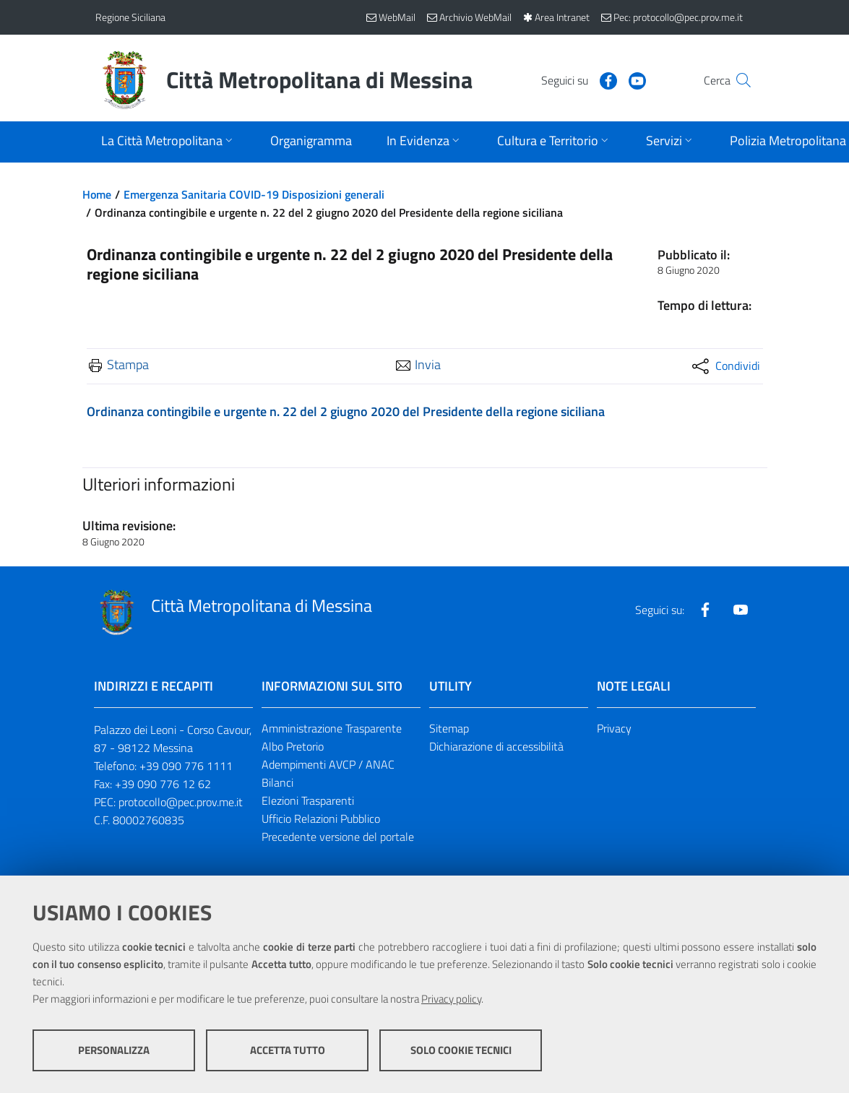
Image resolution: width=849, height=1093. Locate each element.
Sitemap (449, 728)
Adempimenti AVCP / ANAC (328, 764)
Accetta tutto (287, 1050)
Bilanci (277, 782)
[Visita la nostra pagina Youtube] (609, 79)
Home (96, 194)
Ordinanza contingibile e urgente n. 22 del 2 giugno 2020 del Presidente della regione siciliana (346, 411)
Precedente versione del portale (338, 836)
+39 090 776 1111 (186, 765)
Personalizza (114, 1050)
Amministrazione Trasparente (332, 728)
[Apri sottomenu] (168, 142)
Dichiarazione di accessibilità (496, 746)
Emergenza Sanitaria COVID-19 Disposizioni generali (254, 194)
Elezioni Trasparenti (308, 800)
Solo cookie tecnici (461, 1050)
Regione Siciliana (130, 17)
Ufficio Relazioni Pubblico (321, 818)
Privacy (614, 728)
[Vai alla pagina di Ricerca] (737, 80)
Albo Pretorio (293, 746)
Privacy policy (451, 998)
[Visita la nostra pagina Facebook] (580, 79)
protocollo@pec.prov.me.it (180, 802)
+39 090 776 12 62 (163, 783)
